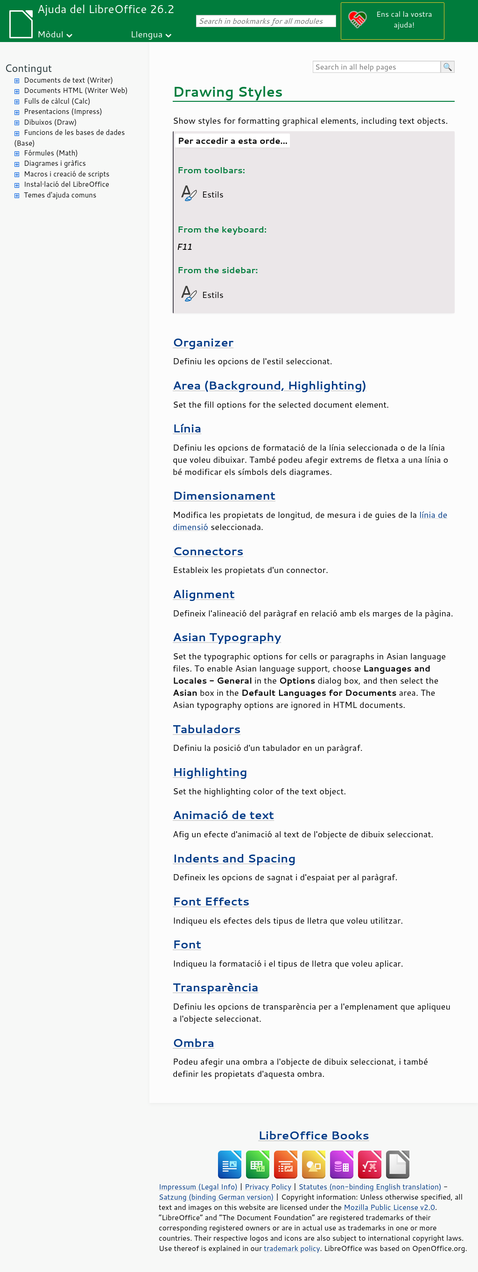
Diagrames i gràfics (55, 163)
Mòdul (50, 34)
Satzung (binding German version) (216, 1197)
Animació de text (223, 814)
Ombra (193, 1042)
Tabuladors (207, 729)
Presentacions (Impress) (63, 111)
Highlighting (210, 771)
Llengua (147, 34)
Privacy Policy (268, 1186)
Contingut (28, 68)
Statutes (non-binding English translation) (369, 1186)
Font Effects (211, 901)
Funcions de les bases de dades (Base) (69, 137)
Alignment (204, 594)
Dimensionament (224, 495)
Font (187, 944)
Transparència (216, 987)
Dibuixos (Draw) (50, 122)
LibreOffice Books (313, 1135)
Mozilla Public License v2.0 (389, 1207)
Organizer (203, 342)
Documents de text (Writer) (68, 80)
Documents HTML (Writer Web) (76, 90)
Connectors (208, 551)
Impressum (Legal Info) (198, 1186)
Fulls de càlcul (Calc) (57, 101)
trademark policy (292, 1248)
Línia (187, 428)
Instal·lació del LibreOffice (66, 184)
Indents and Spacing (234, 858)
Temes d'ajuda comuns (60, 195)
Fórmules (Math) (51, 153)
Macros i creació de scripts (67, 174)
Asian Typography (227, 637)
